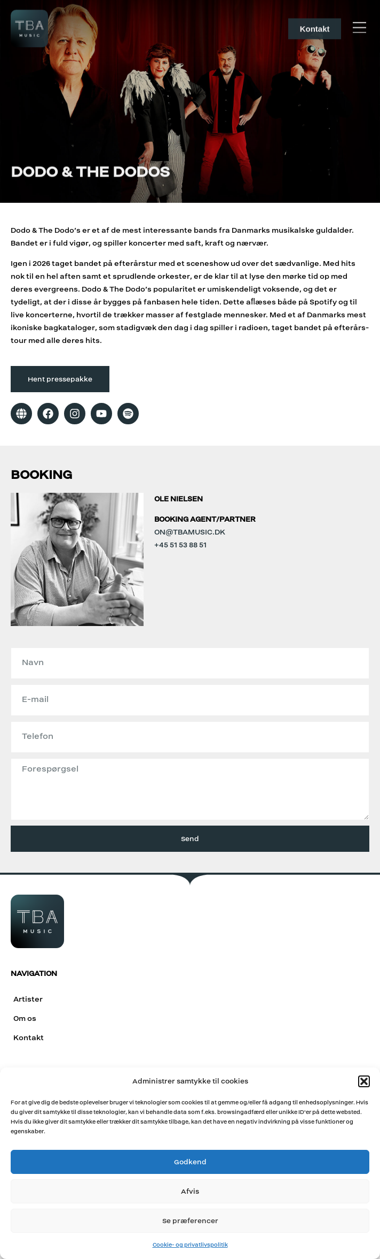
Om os (24, 1018)
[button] (364, 1081)
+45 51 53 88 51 (180, 545)
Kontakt (28, 1037)
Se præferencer (190, 1220)
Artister (28, 999)
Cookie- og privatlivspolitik (190, 1244)
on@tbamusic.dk (189, 532)
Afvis (190, 1191)
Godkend (190, 1161)
